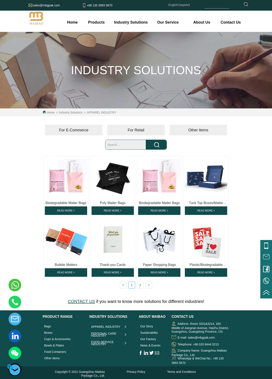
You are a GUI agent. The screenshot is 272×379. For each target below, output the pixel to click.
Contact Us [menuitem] (231, 22)
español (184, 5)
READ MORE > (66, 210)
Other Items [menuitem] (198, 130)
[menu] (154, 22)
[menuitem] (96, 22)
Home (51, 112)
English (173, 5)
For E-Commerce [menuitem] (73, 130)
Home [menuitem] (72, 22)
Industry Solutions (70, 112)
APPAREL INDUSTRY (101, 112)
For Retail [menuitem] (136, 130)
